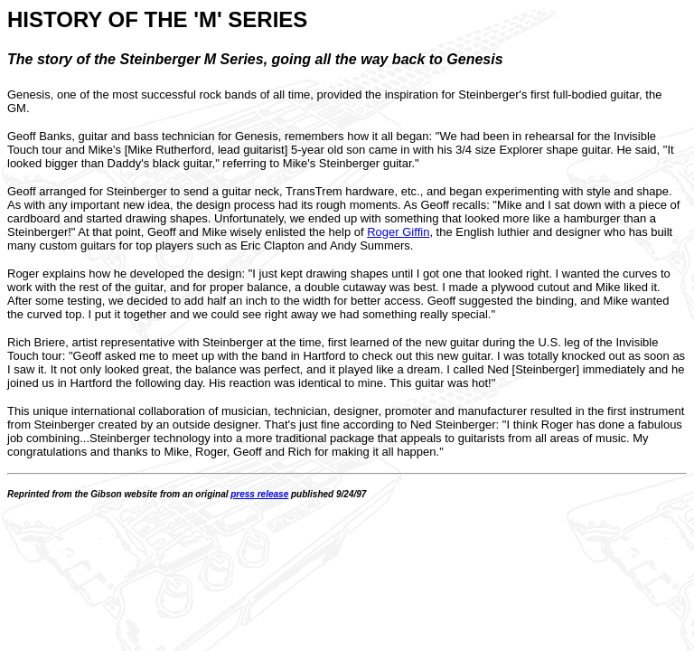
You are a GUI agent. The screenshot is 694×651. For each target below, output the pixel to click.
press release (259, 494)
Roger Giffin (398, 232)
